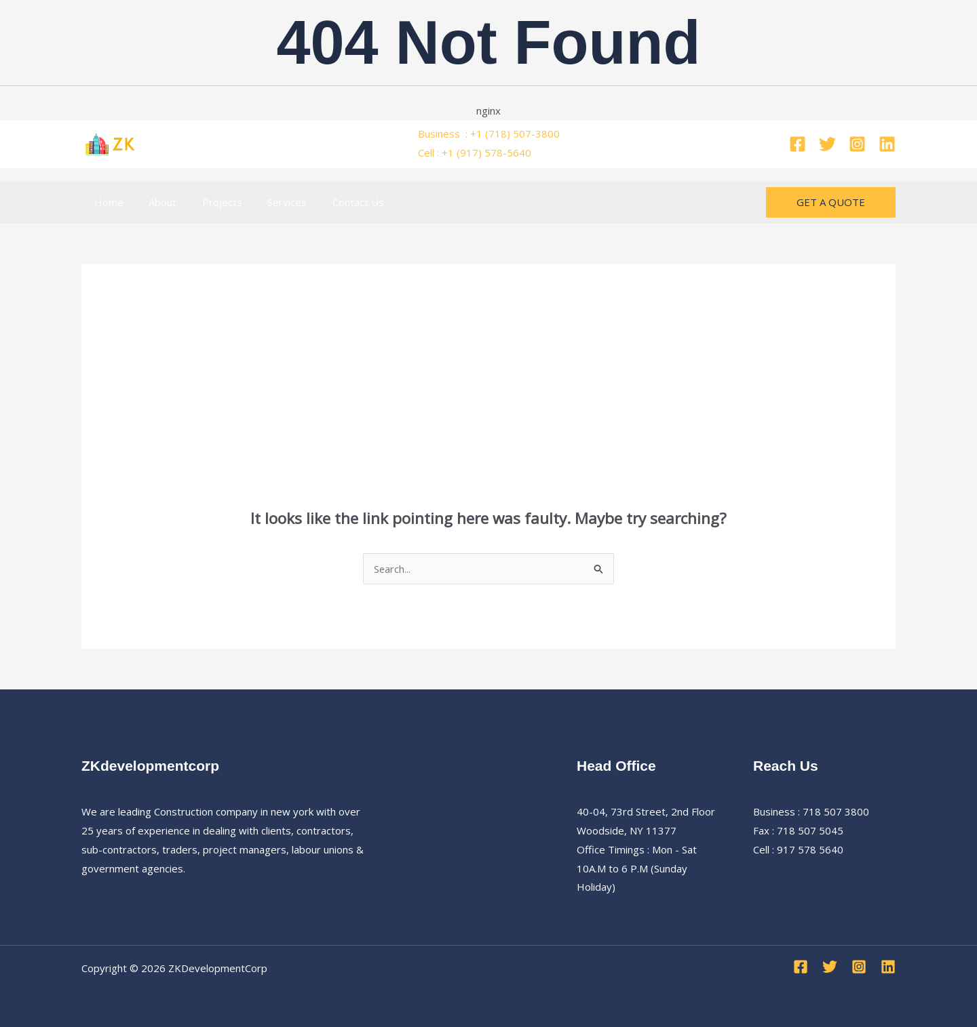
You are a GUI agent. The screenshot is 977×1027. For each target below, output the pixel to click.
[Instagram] (857, 144)
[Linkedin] (887, 144)
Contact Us (335, 202)
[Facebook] (797, 144)
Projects (209, 202)
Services (269, 202)
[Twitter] (827, 144)
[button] (831, 202)
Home (106, 202)
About (155, 202)
